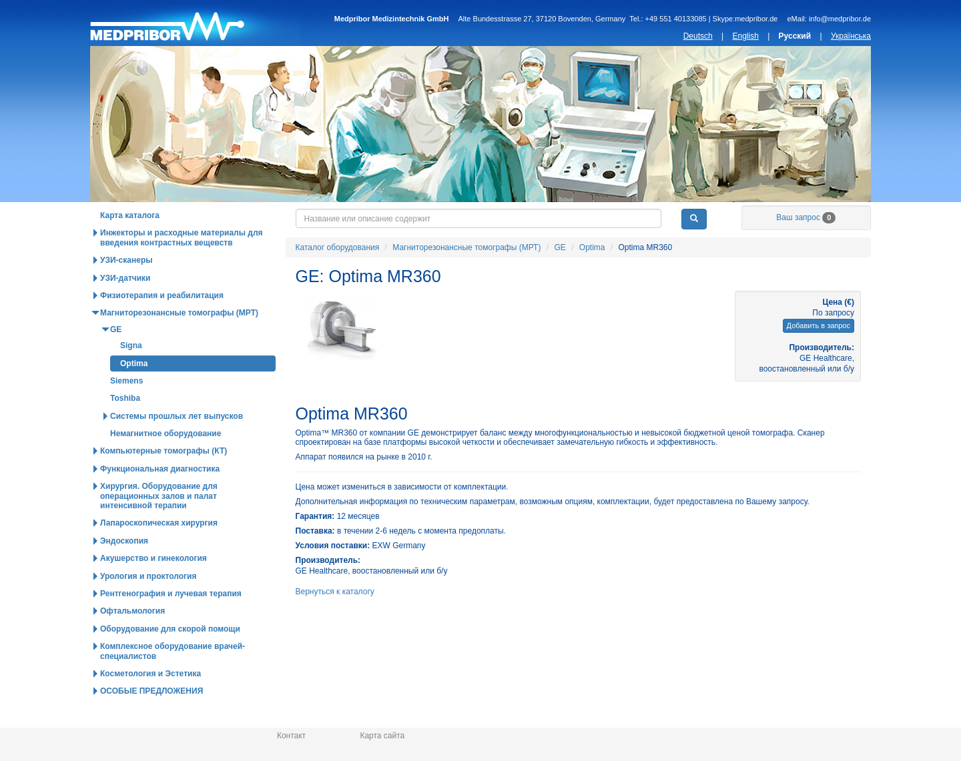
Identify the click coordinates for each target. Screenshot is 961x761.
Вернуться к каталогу (335, 619)
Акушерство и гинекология (153, 586)
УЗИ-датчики (125, 306)
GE (559, 275)
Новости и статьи (493, 216)
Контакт (291, 735)
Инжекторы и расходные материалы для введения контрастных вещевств (181, 265)
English (745, 36)
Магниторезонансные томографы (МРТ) (466, 275)
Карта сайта (382, 735)
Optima (592, 275)
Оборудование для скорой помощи (170, 657)
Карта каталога (129, 243)
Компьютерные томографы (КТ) (163, 479)
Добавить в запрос (818, 353)
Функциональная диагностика (160, 497)
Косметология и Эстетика (150, 701)
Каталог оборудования (180, 216)
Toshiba (125, 426)
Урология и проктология (148, 604)
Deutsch (698, 36)
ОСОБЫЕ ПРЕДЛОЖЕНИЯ (151, 719)
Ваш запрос (806, 245)
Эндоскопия (124, 569)
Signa (131, 373)
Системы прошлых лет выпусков (176, 444)
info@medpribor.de (840, 19)
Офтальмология (132, 639)
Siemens (126, 409)
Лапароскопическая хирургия (159, 551)
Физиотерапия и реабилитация (162, 323)
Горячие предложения (337, 216)
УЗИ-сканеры (126, 288)
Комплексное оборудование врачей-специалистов (172, 679)
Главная (195, 23)
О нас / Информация (805, 216)
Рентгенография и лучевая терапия (171, 621)
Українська (851, 36)
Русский (795, 36)
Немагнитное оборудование (165, 461)
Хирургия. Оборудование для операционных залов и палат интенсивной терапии (159, 524)
